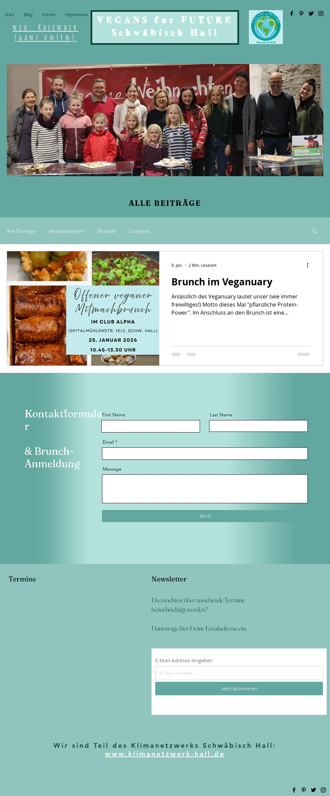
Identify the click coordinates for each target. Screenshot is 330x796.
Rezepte (107, 231)
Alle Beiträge (21, 231)
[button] (314, 231)
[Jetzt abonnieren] (239, 688)
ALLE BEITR (156, 203)
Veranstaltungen (66, 231)
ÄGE (192, 203)
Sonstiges (139, 231)
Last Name (221, 414)
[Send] (204, 516)
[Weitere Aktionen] (310, 265)
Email (108, 442)
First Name (113, 414)
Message (112, 469)
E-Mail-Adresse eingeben (183, 660)
